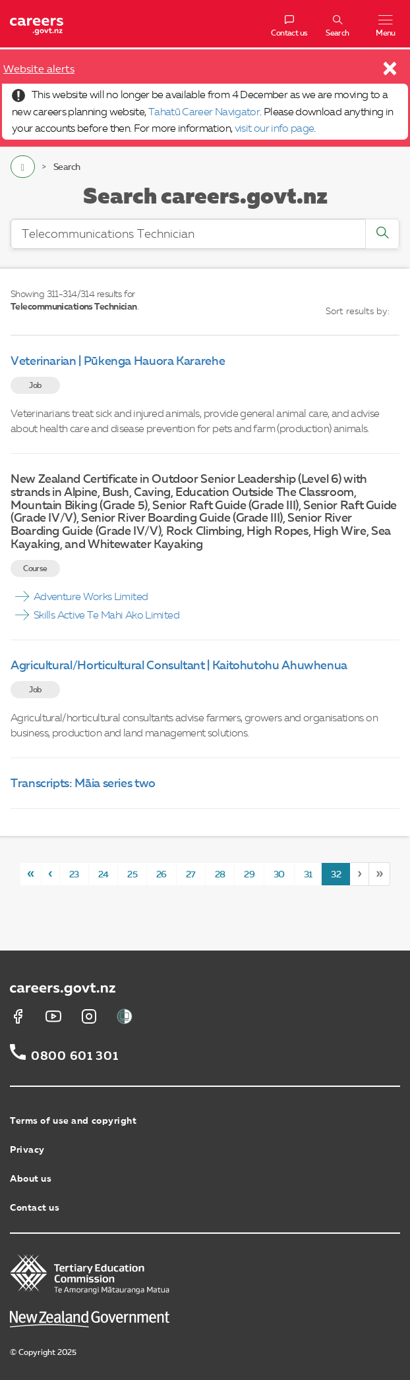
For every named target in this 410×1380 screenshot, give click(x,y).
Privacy (27, 1150)
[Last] (379, 873)
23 (74, 874)
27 (191, 874)
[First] (31, 873)
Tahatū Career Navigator (204, 112)
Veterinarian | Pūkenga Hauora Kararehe (118, 362)
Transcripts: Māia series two (83, 784)
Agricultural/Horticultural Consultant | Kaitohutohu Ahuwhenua (179, 666)
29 (249, 874)
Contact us (35, 1208)
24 (103, 874)
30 (279, 874)
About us (30, 1179)
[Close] (390, 71)
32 (336, 874)
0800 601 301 (75, 1057)
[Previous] (50, 873)
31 (308, 874)
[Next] (359, 873)
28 (220, 874)
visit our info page (274, 129)
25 (132, 874)
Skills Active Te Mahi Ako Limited (106, 616)
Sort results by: (358, 311)
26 (161, 874)
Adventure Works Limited (91, 597)
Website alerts (38, 70)
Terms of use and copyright (73, 1121)
